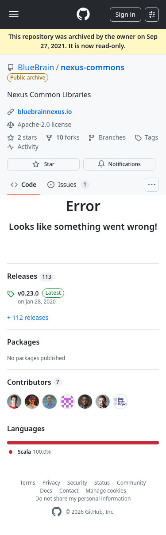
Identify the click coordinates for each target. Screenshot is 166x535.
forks (63, 137)
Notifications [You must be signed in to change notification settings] (119, 164)
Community (131, 482)
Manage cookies (105, 490)
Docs (46, 490)
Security (77, 482)
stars (23, 137)
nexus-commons (92, 67)
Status (102, 482)
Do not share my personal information (83, 498)
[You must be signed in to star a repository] (43, 164)
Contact (68, 490)
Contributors (34, 382)
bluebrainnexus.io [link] (45, 111)
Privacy (51, 482)
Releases (30, 276)
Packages (23, 342)
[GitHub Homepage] (56, 511)
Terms (27, 482)
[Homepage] (83, 14)
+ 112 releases (27, 317)
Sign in (125, 14)
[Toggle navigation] (13, 14)
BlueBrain (36, 67)
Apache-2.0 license (39, 124)
